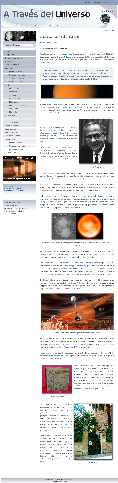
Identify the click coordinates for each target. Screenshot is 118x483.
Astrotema (11, 92)
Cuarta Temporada (14, 82)
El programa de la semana (14, 58)
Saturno (61, 60)
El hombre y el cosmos (15, 105)
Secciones (8, 85)
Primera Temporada (14, 71)
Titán (70, 70)
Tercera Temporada (14, 78)
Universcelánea (10, 129)
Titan (42, 150)
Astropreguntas (13, 98)
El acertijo (11, 112)
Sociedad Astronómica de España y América (73, 347)
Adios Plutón (12, 109)
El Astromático (10, 115)
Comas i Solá (62, 57)
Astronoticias (12, 88)
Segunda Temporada (15, 75)
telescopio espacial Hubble (93, 196)
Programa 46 (45, 42)
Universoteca (9, 68)
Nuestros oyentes (11, 132)
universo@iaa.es (10, 205)
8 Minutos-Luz (10, 139)
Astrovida (110, 30)
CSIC (115, 2)
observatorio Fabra (81, 374)
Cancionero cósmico (12, 136)
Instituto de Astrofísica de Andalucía (98, 2)
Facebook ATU (10, 153)
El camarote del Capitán (14, 119)
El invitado (8, 61)
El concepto (11, 102)
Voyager (43, 202)
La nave (8, 51)
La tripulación (10, 55)
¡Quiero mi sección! (12, 126)
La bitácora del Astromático (15, 149)
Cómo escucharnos (12, 65)
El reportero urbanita (12, 122)
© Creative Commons (59, 481)
